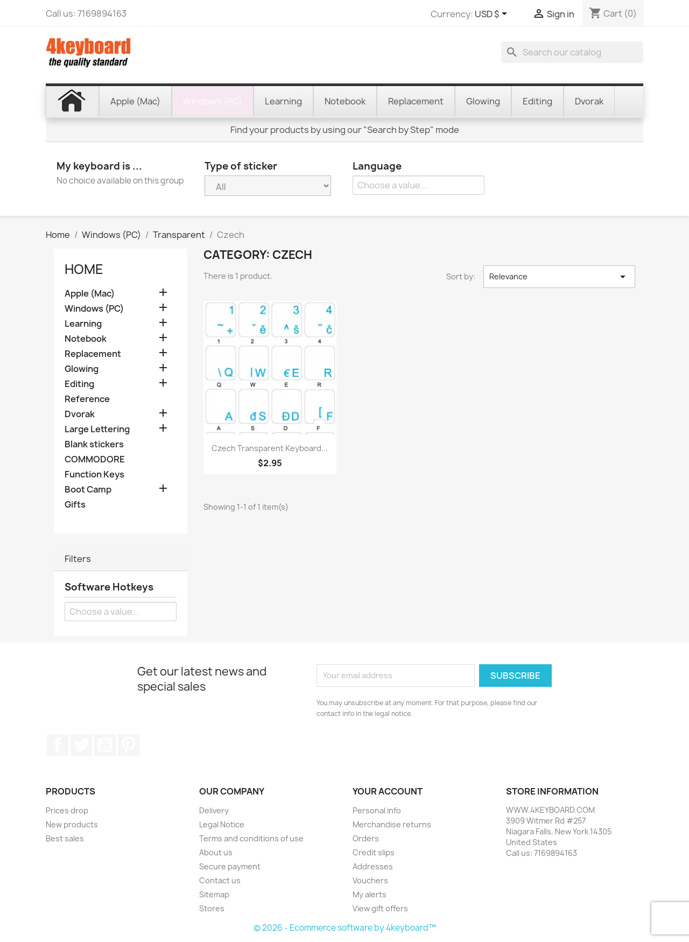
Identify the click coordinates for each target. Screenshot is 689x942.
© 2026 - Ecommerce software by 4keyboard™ (345, 927)
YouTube (105, 745)
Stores (211, 908)
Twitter (81, 745)
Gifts (75, 504)
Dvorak (80, 414)
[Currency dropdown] (493, 14)
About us (216, 852)
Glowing (82, 369)
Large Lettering (97, 429)
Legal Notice (221, 824)
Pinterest (128, 745)
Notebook (86, 339)
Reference (87, 399)
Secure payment (230, 866)
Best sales (65, 838)
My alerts (369, 894)
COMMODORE (95, 459)
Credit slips (374, 852)
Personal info (377, 810)
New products (72, 824)
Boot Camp (88, 489)
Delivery (214, 810)
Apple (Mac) (90, 293)
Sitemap (214, 894)
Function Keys (94, 474)
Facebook (57, 745)
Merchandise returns (392, 824)
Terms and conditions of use (251, 838)
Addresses (373, 866)
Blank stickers (94, 444)
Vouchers (370, 880)
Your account (388, 791)
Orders (366, 838)
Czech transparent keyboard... (270, 448)
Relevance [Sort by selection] (559, 276)
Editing (79, 384)
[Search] (572, 52)
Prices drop (67, 810)
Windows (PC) (94, 308)
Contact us (220, 880)
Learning (83, 323)
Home (84, 269)
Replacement (93, 354)
